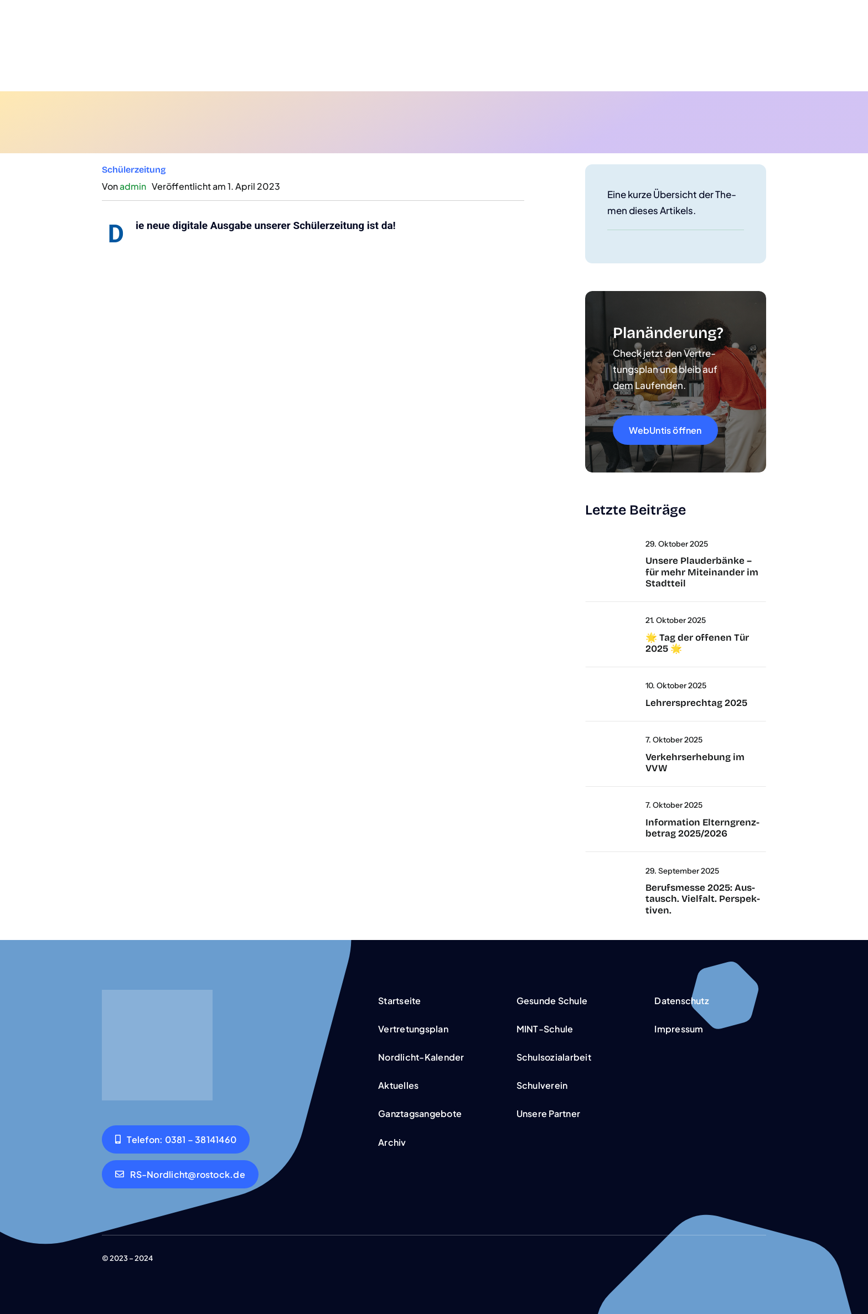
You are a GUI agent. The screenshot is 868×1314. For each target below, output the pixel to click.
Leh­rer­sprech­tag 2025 (696, 703)
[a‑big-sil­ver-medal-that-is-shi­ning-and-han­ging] (585, 543)
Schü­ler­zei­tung (134, 169)
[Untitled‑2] (585, 685)
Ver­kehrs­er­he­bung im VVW (695, 762)
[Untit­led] (585, 620)
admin (133, 186)
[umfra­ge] (585, 739)
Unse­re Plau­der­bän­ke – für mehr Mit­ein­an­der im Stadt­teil (701, 572)
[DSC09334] (585, 870)
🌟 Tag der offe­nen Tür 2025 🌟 (697, 643)
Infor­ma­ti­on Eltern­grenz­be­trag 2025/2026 (702, 828)
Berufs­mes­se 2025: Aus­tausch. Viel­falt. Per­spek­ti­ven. (702, 899)
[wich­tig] (585, 804)
